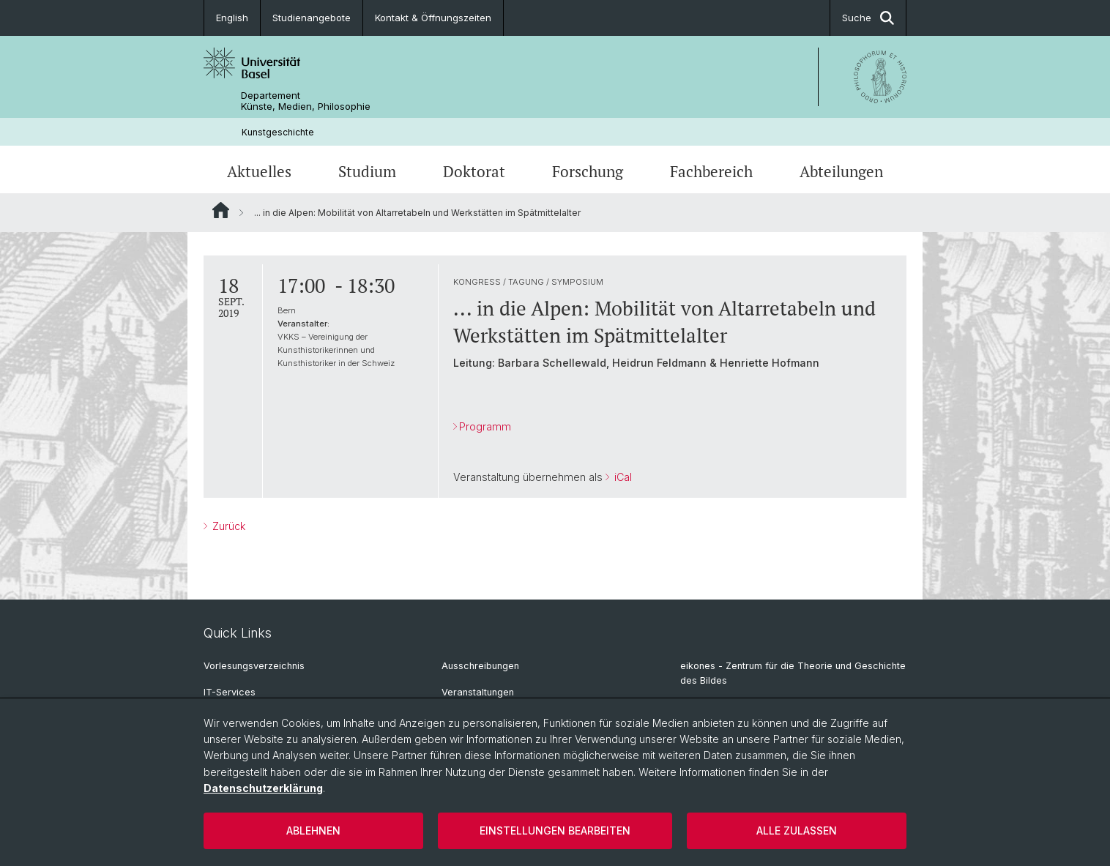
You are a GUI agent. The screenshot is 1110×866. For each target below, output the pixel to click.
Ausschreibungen (480, 665)
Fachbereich (711, 171)
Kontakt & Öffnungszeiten (433, 17)
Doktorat (474, 171)
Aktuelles (259, 171)
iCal (621, 477)
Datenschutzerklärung (263, 788)
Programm (485, 426)
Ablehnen (313, 830)
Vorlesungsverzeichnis (254, 665)
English (232, 17)
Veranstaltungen (478, 692)
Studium (367, 171)
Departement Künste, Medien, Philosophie (305, 101)
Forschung (587, 171)
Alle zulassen (796, 830)
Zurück (227, 526)
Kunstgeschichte (278, 132)
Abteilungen (841, 171)
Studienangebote (311, 17)
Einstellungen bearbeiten (555, 830)
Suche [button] (868, 18)
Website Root (220, 210)
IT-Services (230, 692)
